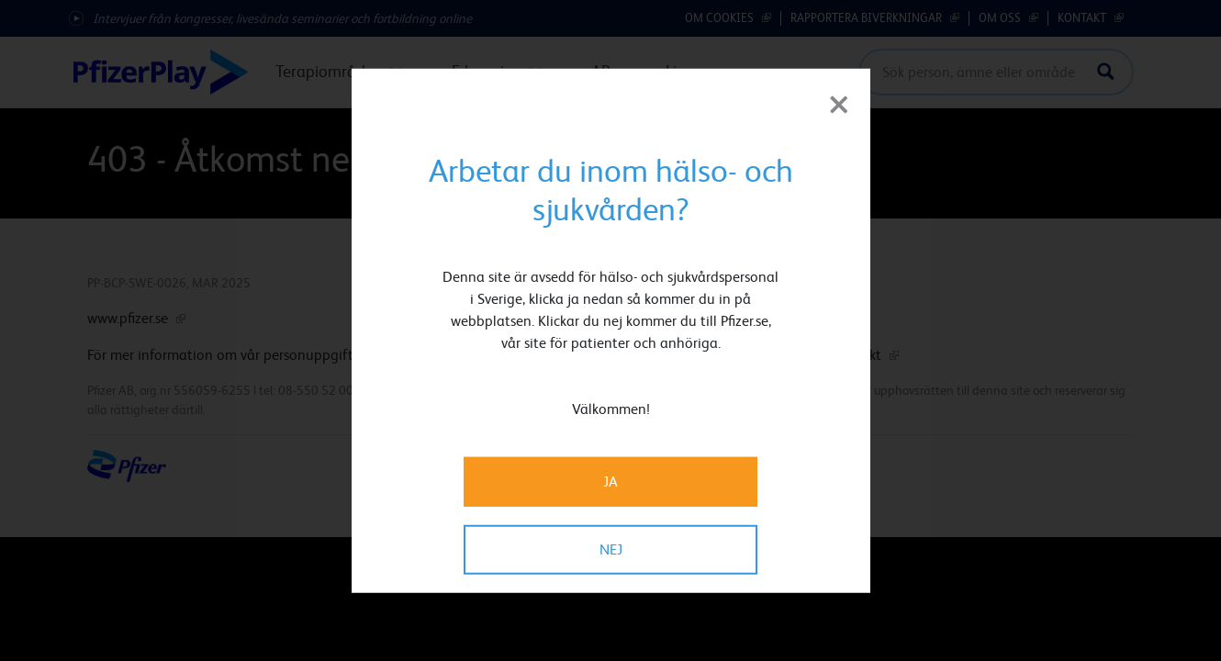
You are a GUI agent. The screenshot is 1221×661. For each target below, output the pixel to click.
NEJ (610, 548)
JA (610, 480)
